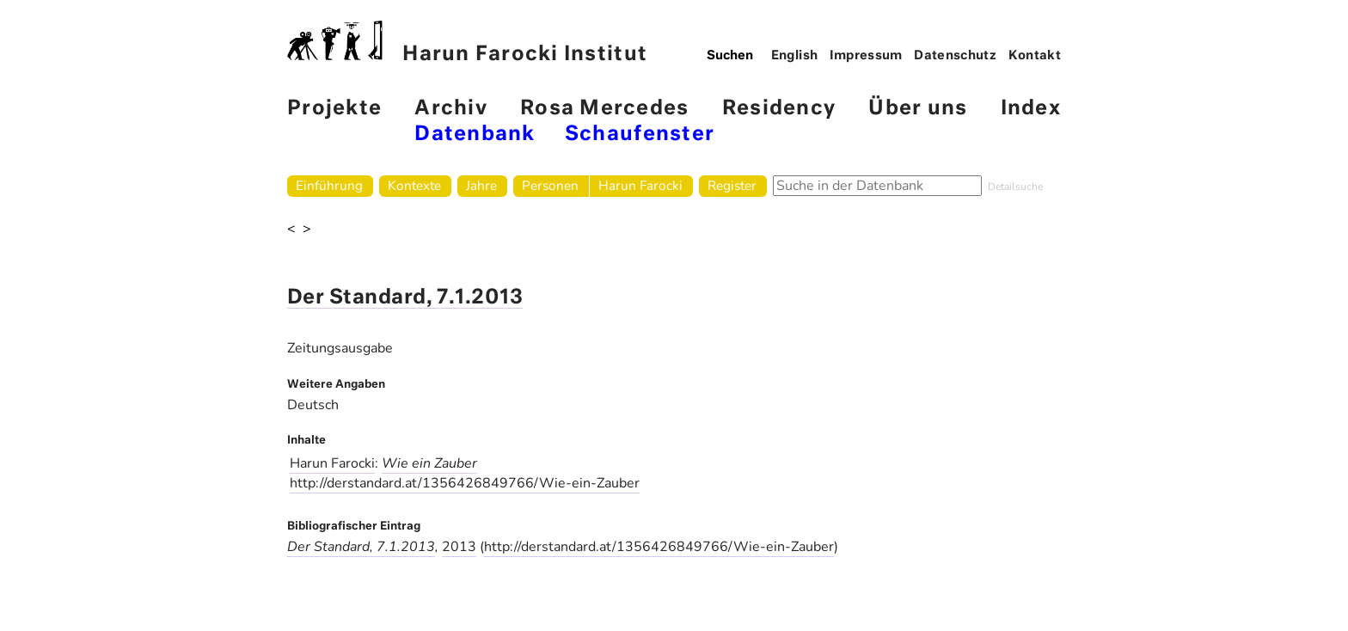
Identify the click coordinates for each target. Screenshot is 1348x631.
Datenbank (474, 134)
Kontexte (414, 185)
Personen (550, 185)
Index (1031, 109)
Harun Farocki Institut (467, 42)
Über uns (917, 109)
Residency (779, 109)
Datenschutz (955, 56)
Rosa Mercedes (604, 109)
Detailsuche (1015, 186)
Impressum (866, 56)
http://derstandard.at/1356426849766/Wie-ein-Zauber (465, 483)
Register (732, 185)
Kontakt (1035, 56)
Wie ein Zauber (429, 463)
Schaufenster (639, 134)
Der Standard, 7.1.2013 (405, 298)
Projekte (334, 109)
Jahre (481, 185)
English (794, 56)
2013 (459, 546)
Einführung (329, 185)
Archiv (450, 109)
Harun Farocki (640, 185)
